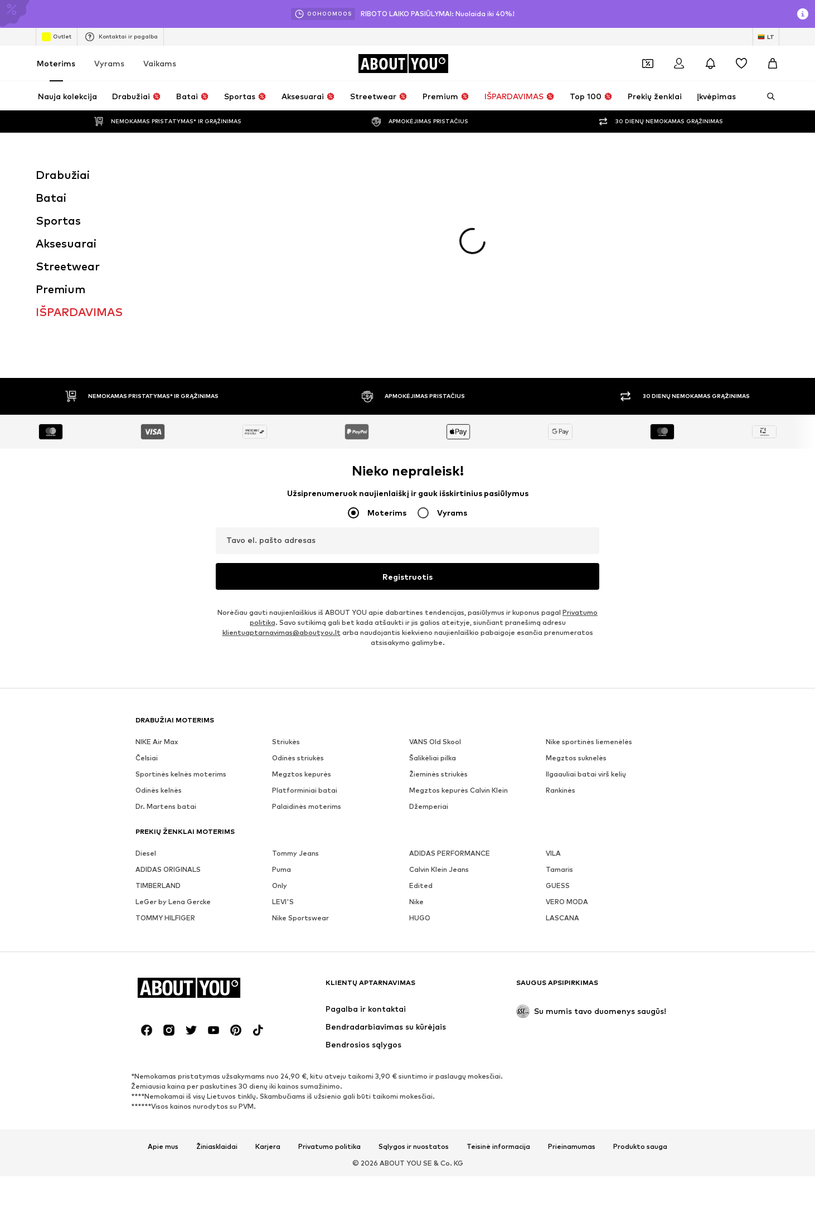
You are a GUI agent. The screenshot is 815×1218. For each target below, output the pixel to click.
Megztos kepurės (301, 614)
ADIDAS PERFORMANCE (449, 693)
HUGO (419, 758)
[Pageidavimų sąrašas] (741, 63)
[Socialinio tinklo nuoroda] (146, 870)
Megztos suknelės (576, 598)
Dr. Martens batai (165, 646)
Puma (281, 709)
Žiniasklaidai (216, 987)
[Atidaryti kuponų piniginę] (647, 63)
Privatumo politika (329, 987)
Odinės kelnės (158, 630)
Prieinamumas (571, 987)
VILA (553, 693)
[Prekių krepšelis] (772, 63)
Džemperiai (428, 646)
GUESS (558, 725)
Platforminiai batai (304, 630)
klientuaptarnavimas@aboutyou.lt (281, 472)
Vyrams (109, 63)
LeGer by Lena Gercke (173, 741)
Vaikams (159, 63)
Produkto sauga (640, 987)
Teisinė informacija (498, 987)
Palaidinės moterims (306, 646)
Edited (421, 725)
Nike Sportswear (300, 758)
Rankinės (560, 630)
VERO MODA (567, 741)
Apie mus (163, 987)
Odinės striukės (298, 598)
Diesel (145, 693)
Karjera (267, 987)
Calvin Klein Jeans (439, 709)
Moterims (56, 63)
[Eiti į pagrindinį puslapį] (403, 63)
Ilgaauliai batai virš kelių (586, 614)
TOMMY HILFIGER (165, 758)
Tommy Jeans (295, 693)
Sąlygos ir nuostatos (414, 987)
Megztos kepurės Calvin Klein (458, 630)
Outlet (56, 36)
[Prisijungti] (679, 63)
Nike (416, 741)
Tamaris (559, 709)
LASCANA (562, 758)
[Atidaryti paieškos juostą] (767, 96)
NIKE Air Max (156, 582)
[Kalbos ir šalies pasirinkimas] (766, 37)
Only (279, 725)
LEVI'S (283, 741)
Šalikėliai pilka (432, 598)
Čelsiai (146, 598)
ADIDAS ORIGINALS (168, 709)
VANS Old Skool (435, 582)
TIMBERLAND (158, 725)
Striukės (286, 582)
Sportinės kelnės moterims (180, 614)
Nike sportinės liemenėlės (589, 582)
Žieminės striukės (438, 614)
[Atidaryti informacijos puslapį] (802, 14)
